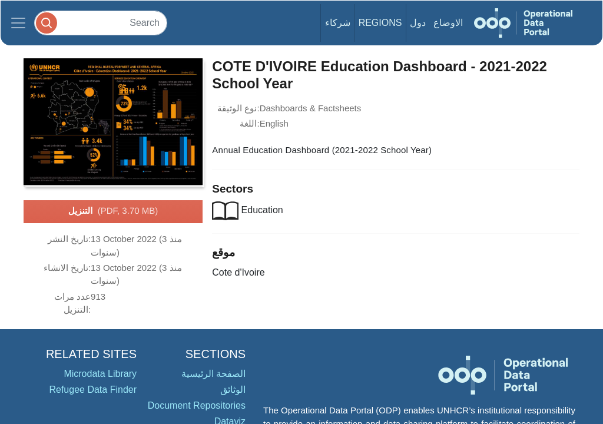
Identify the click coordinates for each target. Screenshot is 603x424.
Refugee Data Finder (93, 390)
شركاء (337, 23)
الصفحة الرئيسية (213, 374)
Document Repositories (197, 405)
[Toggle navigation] (18, 23)
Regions (380, 23)
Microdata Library (100, 374)
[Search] (100, 23)
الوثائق (233, 390)
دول (418, 23)
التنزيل (113, 211)
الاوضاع (448, 23)
